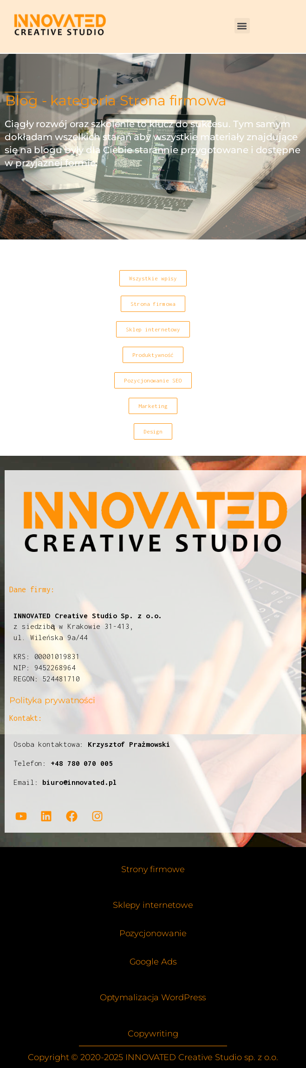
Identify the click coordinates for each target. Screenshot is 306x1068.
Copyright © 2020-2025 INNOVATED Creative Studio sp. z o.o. (153, 1057)
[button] (242, 20)
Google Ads (153, 962)
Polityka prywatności (52, 700)
